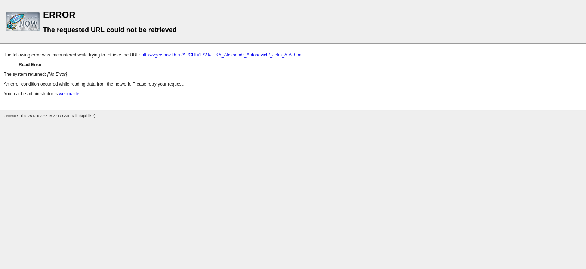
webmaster (70, 93)
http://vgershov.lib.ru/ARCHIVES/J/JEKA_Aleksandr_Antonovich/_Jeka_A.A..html (221, 55)
